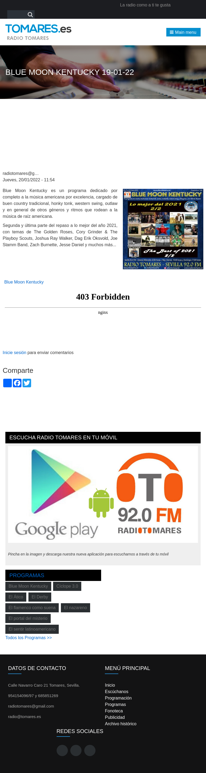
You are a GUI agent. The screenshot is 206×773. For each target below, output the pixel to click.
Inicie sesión (14, 352)
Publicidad (115, 717)
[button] (183, 32)
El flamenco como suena (32, 607)
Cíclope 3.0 (67, 586)
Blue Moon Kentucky (24, 282)
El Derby (40, 597)
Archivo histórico (120, 724)
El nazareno (75, 607)
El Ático (16, 597)
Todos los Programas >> (28, 637)
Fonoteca (114, 711)
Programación (118, 698)
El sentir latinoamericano (32, 629)
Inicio (110, 685)
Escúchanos (116, 691)
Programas (26, 575)
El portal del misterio (28, 618)
